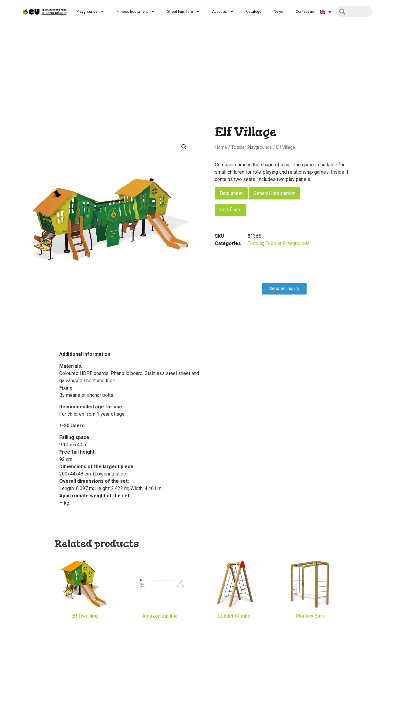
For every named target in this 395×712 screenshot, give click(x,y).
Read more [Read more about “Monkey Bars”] (310, 624)
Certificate (231, 210)
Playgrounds (90, 11)
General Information (274, 193)
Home (221, 147)
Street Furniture (183, 11)
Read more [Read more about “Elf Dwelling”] (85, 624)
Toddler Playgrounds (251, 147)
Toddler (255, 243)
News (278, 11)
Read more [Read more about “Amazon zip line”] (160, 624)
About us (223, 11)
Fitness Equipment (136, 11)
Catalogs (253, 11)
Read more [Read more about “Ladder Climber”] (235, 624)
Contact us (305, 11)
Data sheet (231, 193)
